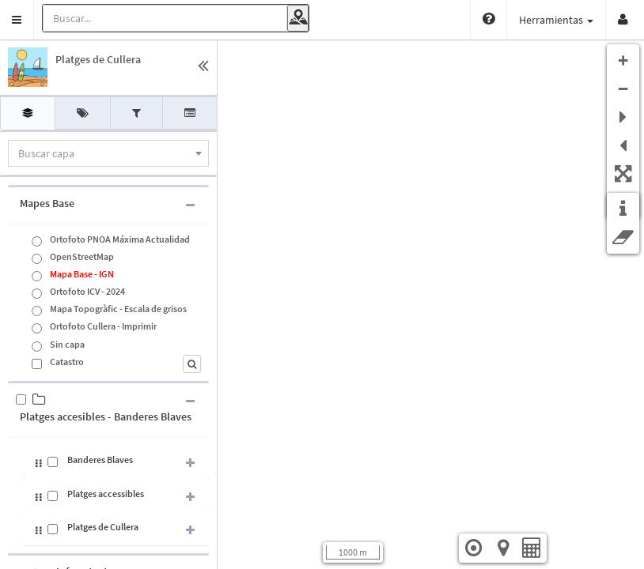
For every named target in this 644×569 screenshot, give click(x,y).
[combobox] (108, 153)
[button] (17, 20)
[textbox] (108, 153)
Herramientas (556, 20)
